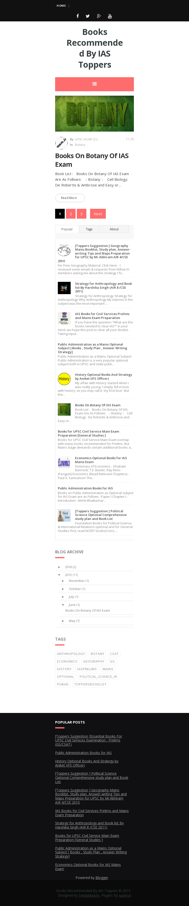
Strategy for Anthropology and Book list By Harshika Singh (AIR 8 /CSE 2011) (103, 287)
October (75, 589)
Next (98, 213)
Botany (80, 145)
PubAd (63, 684)
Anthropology (71, 653)
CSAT (114, 653)
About (114, 229)
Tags (89, 229)
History (64, 669)
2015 (68, 575)
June (72, 605)
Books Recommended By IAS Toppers (94, 48)
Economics (67, 661)
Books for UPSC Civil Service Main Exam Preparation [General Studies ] (88, 433)
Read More (69, 198)
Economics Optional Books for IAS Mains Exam (101, 460)
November (77, 580)
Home (61, 5)
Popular (67, 229)
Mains (108, 669)
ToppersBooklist (90, 684)
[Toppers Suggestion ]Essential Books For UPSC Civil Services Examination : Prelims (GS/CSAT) (88, 740)
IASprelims (87, 669)
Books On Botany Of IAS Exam (91, 159)
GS (112, 661)
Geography (93, 661)
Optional (65, 676)
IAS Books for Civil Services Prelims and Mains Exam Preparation (102, 316)
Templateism (89, 895)
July (71, 596)
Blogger (101, 877)
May (72, 621)
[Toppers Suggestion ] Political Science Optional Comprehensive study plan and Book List (101, 515)
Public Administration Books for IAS (85, 488)
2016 (68, 567)
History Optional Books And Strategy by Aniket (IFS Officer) (103, 376)
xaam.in (125, 895)
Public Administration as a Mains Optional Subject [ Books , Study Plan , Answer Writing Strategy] (92, 348)
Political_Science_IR (98, 676)
